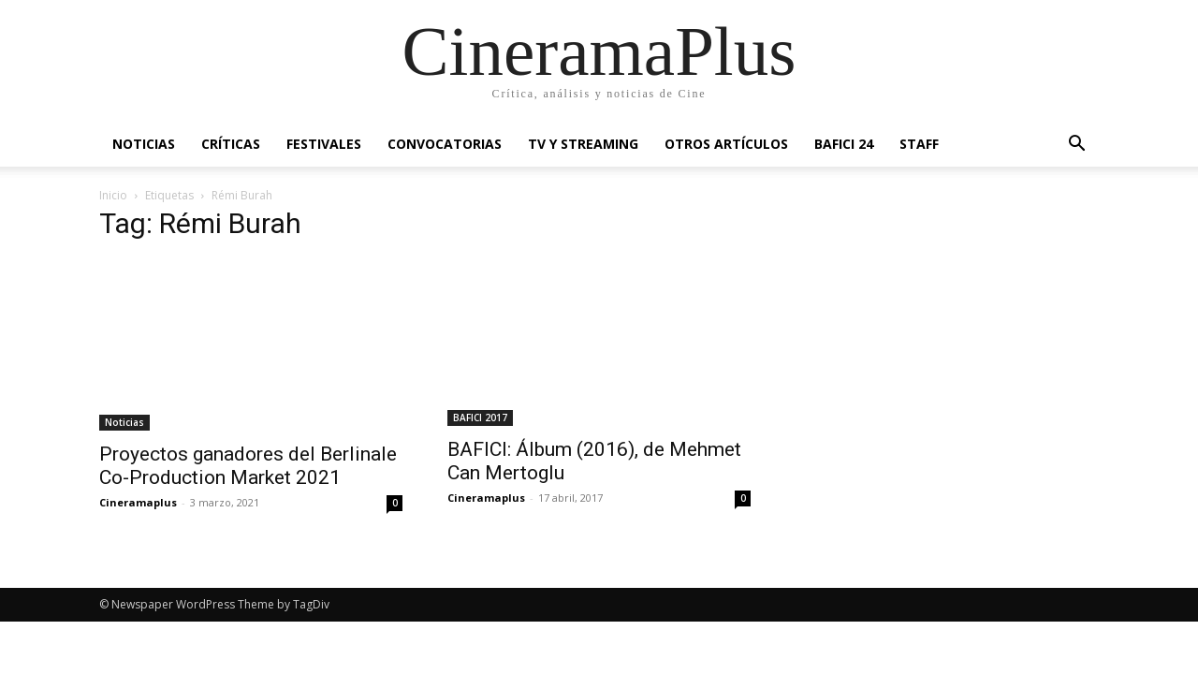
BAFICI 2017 (480, 417)
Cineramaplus (138, 502)
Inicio (113, 195)
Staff (919, 144)
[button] (1076, 145)
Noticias (143, 144)
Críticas (230, 144)
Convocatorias (444, 144)
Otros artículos (726, 144)
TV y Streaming (583, 144)
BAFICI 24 (843, 144)
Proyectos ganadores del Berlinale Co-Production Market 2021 (248, 466)
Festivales (323, 144)
